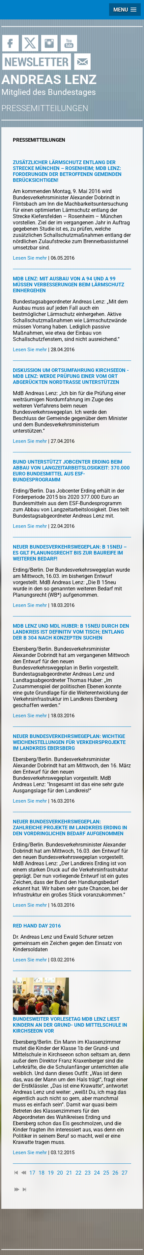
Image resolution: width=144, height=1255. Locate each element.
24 (97, 1173)
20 (60, 1173)
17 (32, 1173)
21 (69, 1173)
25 (106, 1173)
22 (78, 1173)
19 (51, 1173)
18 (41, 1173)
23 (88, 1173)
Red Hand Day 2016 (37, 926)
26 (115, 1173)
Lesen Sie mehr (30, 258)
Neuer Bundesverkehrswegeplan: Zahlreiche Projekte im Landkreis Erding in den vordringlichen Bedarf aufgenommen (70, 828)
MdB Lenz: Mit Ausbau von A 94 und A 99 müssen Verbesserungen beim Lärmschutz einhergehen (68, 285)
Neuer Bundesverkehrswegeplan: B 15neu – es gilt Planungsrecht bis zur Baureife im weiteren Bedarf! (70, 553)
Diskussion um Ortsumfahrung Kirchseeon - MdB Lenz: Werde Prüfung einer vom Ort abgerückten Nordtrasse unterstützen (71, 376)
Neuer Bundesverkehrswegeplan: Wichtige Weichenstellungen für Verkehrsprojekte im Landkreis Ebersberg (69, 742)
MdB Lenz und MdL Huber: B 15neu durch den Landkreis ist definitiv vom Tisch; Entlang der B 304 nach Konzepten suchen (71, 632)
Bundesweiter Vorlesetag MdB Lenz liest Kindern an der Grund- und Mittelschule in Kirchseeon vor (70, 1025)
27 (125, 1173)
